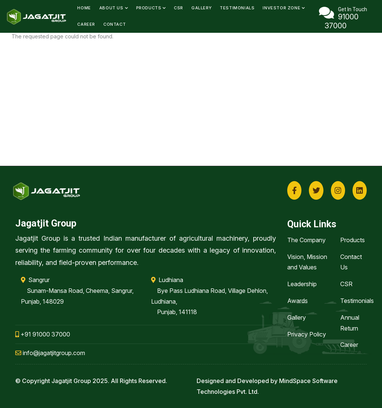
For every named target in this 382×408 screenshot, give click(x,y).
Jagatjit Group (71, 381)
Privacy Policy (306, 334)
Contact (114, 24)
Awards (297, 300)
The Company (306, 240)
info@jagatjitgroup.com (50, 353)
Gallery (201, 7)
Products (151, 7)
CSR (178, 7)
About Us (113, 7)
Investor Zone (284, 7)
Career (86, 24)
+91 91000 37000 (42, 334)
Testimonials (237, 7)
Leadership (302, 284)
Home (84, 7)
